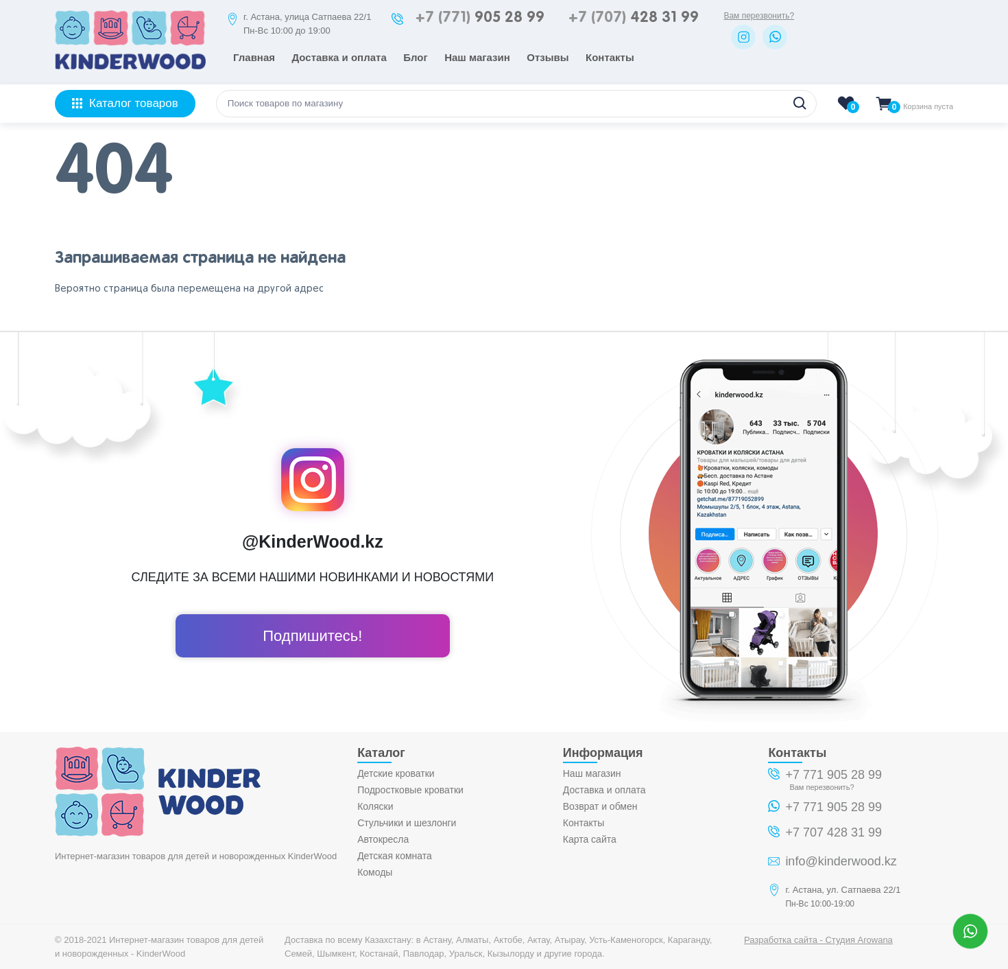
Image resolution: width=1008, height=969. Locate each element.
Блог (415, 57)
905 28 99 (480, 17)
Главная (254, 57)
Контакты (610, 57)
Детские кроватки (396, 773)
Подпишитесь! (312, 635)
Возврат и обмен (600, 806)
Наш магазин (477, 57)
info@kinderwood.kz (840, 861)
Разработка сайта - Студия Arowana (818, 940)
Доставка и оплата (338, 57)
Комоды (374, 872)
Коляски (375, 806)
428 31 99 (633, 17)
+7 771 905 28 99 (833, 775)
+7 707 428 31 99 (833, 832)
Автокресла (383, 839)
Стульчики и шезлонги (406, 822)
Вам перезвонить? (758, 16)
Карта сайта (589, 839)
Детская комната (394, 855)
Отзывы (547, 57)
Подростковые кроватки (410, 789)
